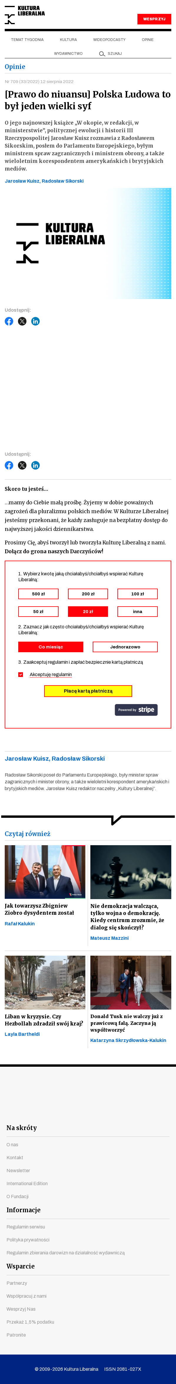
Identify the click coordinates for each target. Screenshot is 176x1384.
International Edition (27, 1183)
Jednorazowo (125, 647)
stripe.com (136, 710)
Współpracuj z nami (26, 1296)
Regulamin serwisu (25, 1226)
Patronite (16, 1334)
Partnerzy (16, 1283)
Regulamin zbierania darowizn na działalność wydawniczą (65, 1252)
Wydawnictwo (68, 54)
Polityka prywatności (27, 1239)
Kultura (68, 40)
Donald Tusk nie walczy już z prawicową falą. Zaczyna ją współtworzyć (126, 1025)
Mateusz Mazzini (109, 940)
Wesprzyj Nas (21, 1309)
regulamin (62, 674)
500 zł (38, 594)
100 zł (137, 594)
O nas (12, 1144)
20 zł (88, 611)
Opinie (148, 40)
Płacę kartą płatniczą (88, 690)
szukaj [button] (115, 54)
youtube (56, 1112)
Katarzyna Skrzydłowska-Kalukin (128, 1042)
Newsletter (18, 1170)
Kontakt (14, 1157)
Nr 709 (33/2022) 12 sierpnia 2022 (40, 81)
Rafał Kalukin (20, 924)
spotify (141, 1112)
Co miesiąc (51, 647)
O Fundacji (17, 1196)
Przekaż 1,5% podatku (30, 1321)
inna (137, 611)
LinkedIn (35, 321)
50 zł (38, 611)
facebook (35, 1112)
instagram (77, 1112)
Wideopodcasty (109, 40)
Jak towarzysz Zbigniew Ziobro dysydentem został (40, 910)
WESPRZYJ (154, 19)
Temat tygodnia (27, 40)
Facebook (9, 321)
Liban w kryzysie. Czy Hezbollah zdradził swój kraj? (45, 1022)
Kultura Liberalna (25, 15)
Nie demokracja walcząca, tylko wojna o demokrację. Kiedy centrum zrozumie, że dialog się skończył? (128, 918)
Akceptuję (51, 674)
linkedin (120, 1112)
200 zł (88, 594)
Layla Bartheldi (22, 1037)
